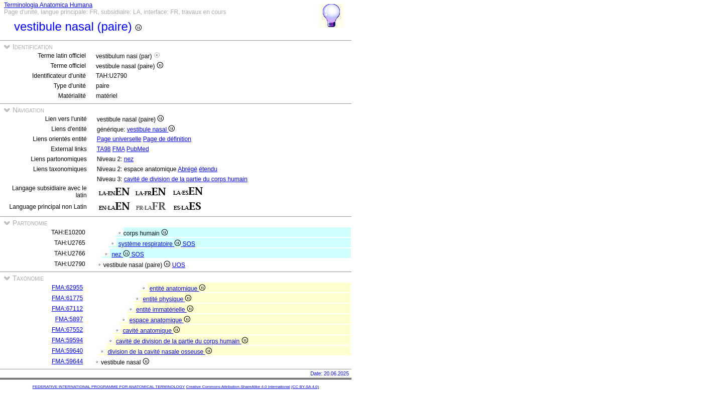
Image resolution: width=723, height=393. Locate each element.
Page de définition (167, 139)
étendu (208, 169)
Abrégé (187, 169)
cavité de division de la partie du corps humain (186, 179)
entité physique (167, 299)
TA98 (104, 149)
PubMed (138, 149)
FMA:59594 (67, 340)
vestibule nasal (151, 129)
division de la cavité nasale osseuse (159, 351)
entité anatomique (178, 288)
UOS (178, 265)
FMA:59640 (67, 350)
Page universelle (119, 139)
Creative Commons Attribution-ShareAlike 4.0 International (238, 386)
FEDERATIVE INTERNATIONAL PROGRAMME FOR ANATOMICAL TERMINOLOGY (109, 386)
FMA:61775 (67, 298)
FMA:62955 (67, 287)
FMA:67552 (67, 329)
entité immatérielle (164, 309)
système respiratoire (150, 243)
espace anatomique (160, 320)
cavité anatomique (151, 330)
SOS (188, 243)
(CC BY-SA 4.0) (305, 386)
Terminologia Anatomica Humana (48, 5)
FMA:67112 (67, 308)
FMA (118, 149)
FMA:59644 (67, 361)
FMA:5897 (69, 319)
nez (129, 159)
